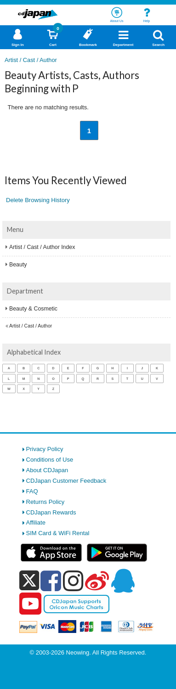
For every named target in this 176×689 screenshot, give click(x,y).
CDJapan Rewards (51, 512)
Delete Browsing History (38, 200)
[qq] (123, 581)
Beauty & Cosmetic (33, 308)
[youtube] (30, 604)
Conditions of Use (50, 459)
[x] (29, 581)
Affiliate (35, 522)
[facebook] (50, 581)
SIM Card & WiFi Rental (58, 533)
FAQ (32, 491)
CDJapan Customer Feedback (66, 480)
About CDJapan (47, 470)
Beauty (18, 264)
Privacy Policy (44, 449)
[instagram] (73, 581)
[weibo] (97, 581)
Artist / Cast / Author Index (42, 247)
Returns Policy (45, 501)
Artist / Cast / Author (30, 325)
